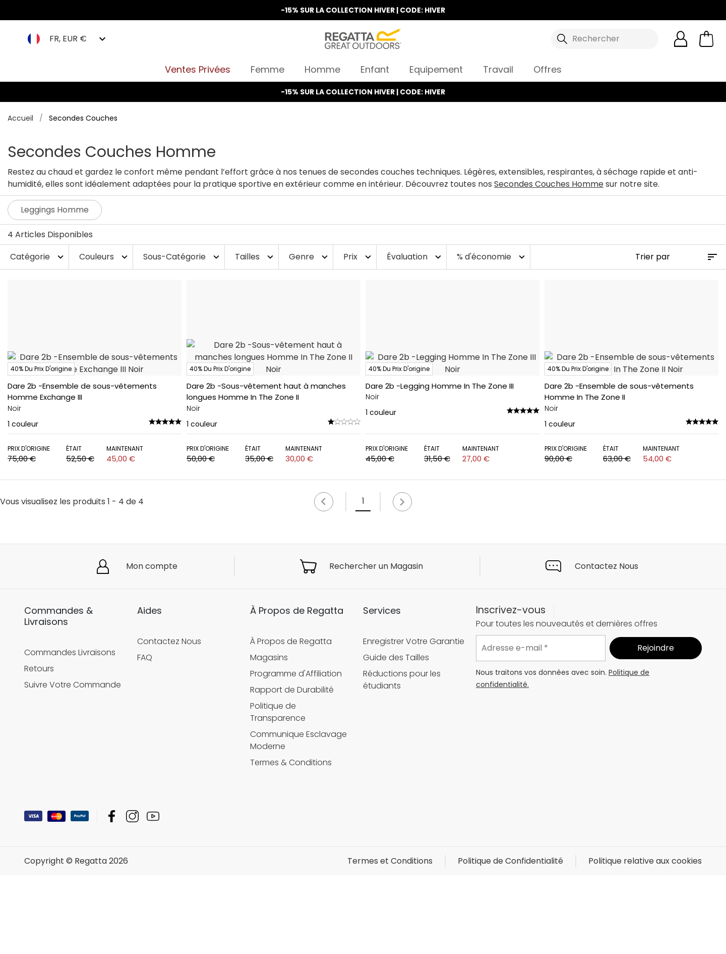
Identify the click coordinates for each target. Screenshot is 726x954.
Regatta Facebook (111, 894)
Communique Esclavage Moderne (298, 818)
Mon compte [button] (151, 644)
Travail (498, 69)
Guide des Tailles (396, 735)
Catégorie (38, 256)
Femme (267, 69)
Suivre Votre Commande (72, 763)
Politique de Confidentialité (510, 939)
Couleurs (104, 256)
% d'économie (492, 256)
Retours (39, 747)
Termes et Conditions (390, 939)
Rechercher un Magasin (376, 644)
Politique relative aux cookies (645, 939)
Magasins (269, 735)
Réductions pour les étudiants (402, 758)
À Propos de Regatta (291, 719)
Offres (547, 69)
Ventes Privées (197, 69)
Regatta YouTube (153, 894)
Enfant (374, 69)
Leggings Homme (55, 210)
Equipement (436, 69)
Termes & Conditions (291, 840)
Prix (358, 256)
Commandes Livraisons (69, 730)
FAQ (144, 735)
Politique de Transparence (278, 790)
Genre (309, 256)
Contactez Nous (606, 644)
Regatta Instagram (132, 894)
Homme (322, 69)
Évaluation (415, 256)
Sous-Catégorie (182, 256)
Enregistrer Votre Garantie (413, 719)
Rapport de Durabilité (292, 768)
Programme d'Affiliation (296, 752)
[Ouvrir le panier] (706, 39)
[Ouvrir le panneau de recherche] (605, 39)
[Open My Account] (681, 39)
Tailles (255, 256)
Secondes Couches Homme (548, 184)
